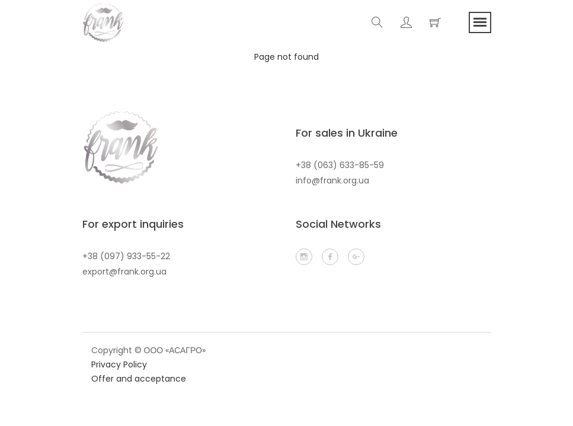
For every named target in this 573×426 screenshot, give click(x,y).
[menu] (480, 22)
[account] (406, 22)
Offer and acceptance (138, 379)
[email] (356, 257)
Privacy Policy (119, 364)
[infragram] (304, 257)
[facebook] (330, 257)
